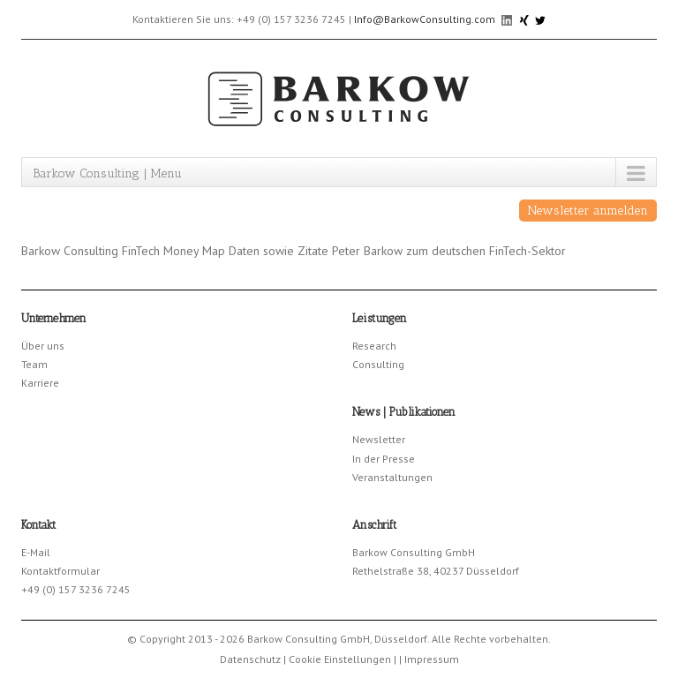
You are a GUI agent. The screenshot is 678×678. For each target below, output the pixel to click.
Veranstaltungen (392, 477)
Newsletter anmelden (588, 210)
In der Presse (383, 458)
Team (34, 364)
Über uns (42, 345)
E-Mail (35, 552)
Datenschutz (250, 659)
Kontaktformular (60, 570)
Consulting (378, 364)
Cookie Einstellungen (340, 659)
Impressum (431, 659)
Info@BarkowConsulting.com (424, 19)
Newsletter (378, 439)
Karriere (40, 382)
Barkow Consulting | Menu (107, 173)
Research (374, 345)
